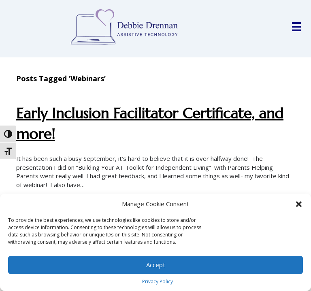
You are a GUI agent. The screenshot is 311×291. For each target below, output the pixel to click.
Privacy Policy (157, 281)
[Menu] (296, 26)
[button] (299, 204)
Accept (155, 265)
